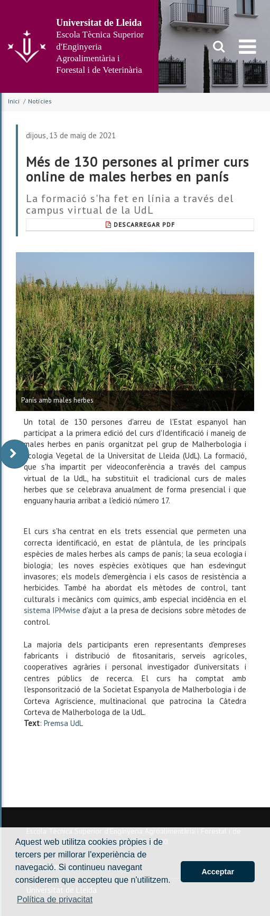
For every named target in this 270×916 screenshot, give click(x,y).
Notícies (40, 101)
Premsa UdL (63, 723)
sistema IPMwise (52, 610)
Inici (14, 101)
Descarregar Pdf (140, 224)
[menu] (247, 46)
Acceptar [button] (217, 871)
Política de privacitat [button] (54, 899)
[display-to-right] (14, 454)
